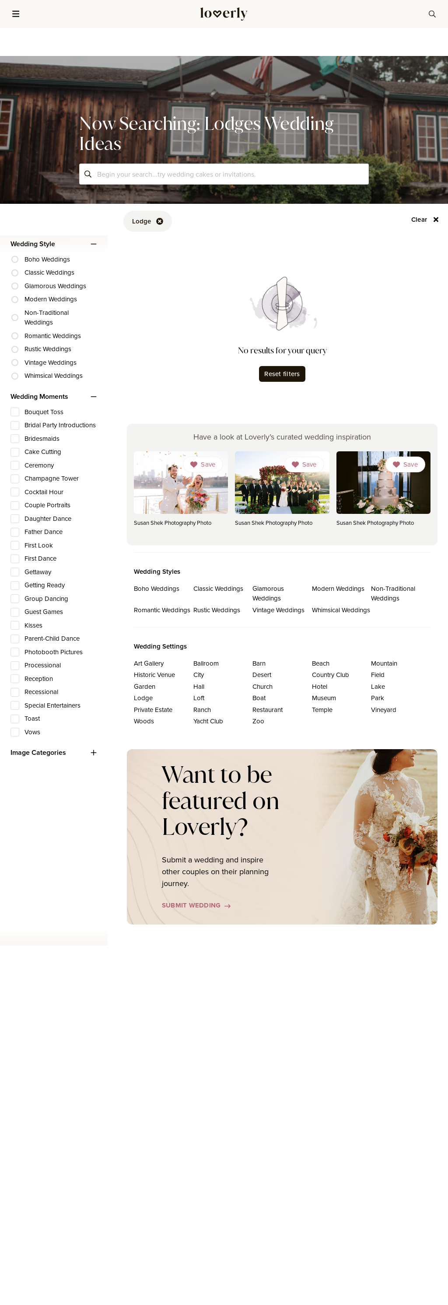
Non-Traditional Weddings (393, 593)
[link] (181, 491)
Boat (259, 697)
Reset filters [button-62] (282, 373)
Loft (198, 697)
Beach (320, 663)
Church (262, 686)
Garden (144, 686)
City (198, 674)
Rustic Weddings (216, 609)
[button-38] (432, 14)
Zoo (258, 721)
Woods (144, 721)
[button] (15, 14)
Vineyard (383, 709)
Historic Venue (154, 674)
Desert (261, 674)
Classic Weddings (218, 588)
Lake (378, 686)
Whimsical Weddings (341, 609)
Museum (324, 697)
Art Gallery (149, 663)
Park (377, 697)
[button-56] (425, 219)
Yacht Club (208, 721)
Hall (198, 686)
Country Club (330, 674)
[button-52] (147, 221)
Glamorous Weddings (268, 593)
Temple (322, 709)
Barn (259, 663)
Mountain (384, 663)
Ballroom (206, 663)
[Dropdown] (203, 464)
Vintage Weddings (278, 609)
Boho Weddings (156, 588)
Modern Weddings (338, 588)
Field (378, 674)
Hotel (319, 686)
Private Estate (153, 709)
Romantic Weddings (162, 609)
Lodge (143, 697)
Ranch (202, 709)
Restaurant (267, 709)
